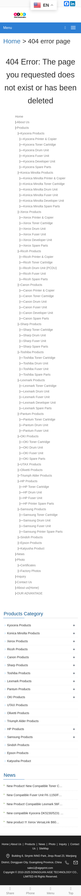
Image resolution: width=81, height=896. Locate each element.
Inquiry (21, 576)
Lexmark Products (19, 681)
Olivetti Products (18, 713)
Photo (21, 559)
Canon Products (18, 657)
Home (12, 41)
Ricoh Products (17, 649)
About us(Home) (28, 587)
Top (71, 890)
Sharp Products (17, 665)
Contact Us (24, 582)
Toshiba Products (18, 673)
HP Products (29, 481)
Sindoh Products (18, 745)
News (20, 554)
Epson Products (18, 753)
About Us (23, 122)
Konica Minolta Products (23, 633)
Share (10, 890)
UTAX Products (17, 705)
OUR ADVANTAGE (30, 593)
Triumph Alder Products (23, 721)
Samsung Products (20, 737)
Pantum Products (18, 689)
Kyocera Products (19, 625)
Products (23, 127)
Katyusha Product (19, 761)
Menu (7, 28)
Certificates (28, 565)
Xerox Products (17, 641)
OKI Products (29, 436)
